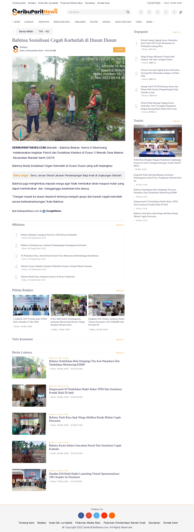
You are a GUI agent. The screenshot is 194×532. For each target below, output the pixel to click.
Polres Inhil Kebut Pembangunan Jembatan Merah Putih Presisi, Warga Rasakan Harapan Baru (68, 322)
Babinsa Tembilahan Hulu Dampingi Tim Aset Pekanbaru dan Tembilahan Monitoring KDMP (85, 362)
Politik (94, 22)
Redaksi (32, 3)
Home (16, 22)
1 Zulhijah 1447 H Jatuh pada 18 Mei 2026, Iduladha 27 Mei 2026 (30, 320)
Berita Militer (61, 22)
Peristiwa (44, 22)
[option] (31, 312)
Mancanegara (123, 22)
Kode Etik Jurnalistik (48, 3)
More (149, 22)
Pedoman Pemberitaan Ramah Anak (125, 522)
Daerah (28, 22)
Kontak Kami (103, 3)
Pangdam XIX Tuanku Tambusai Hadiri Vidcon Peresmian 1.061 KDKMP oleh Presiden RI (106, 322)
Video (139, 22)
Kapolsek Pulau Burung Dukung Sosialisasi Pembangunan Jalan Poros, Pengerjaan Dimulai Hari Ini (157, 178)
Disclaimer (90, 3)
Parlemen (80, 22)
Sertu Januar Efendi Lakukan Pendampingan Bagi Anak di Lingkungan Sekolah (75, 175)
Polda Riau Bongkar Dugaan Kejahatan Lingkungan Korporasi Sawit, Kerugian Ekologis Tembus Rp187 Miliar (157, 163)
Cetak (119, 50)
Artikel (106, 22)
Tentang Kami (19, 3)
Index (120, 225)
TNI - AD (43, 31)
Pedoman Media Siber (71, 3)
